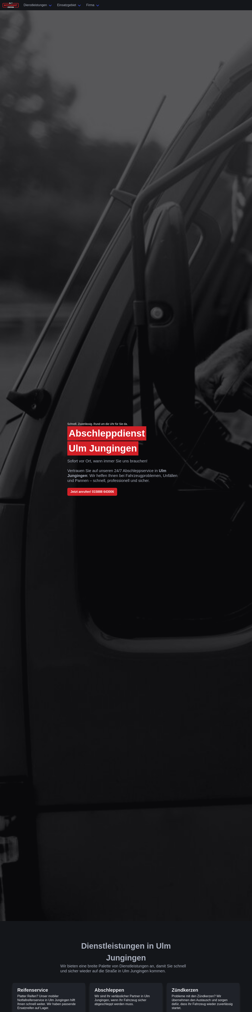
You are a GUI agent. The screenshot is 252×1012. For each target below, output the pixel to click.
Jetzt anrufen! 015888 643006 (92, 491)
